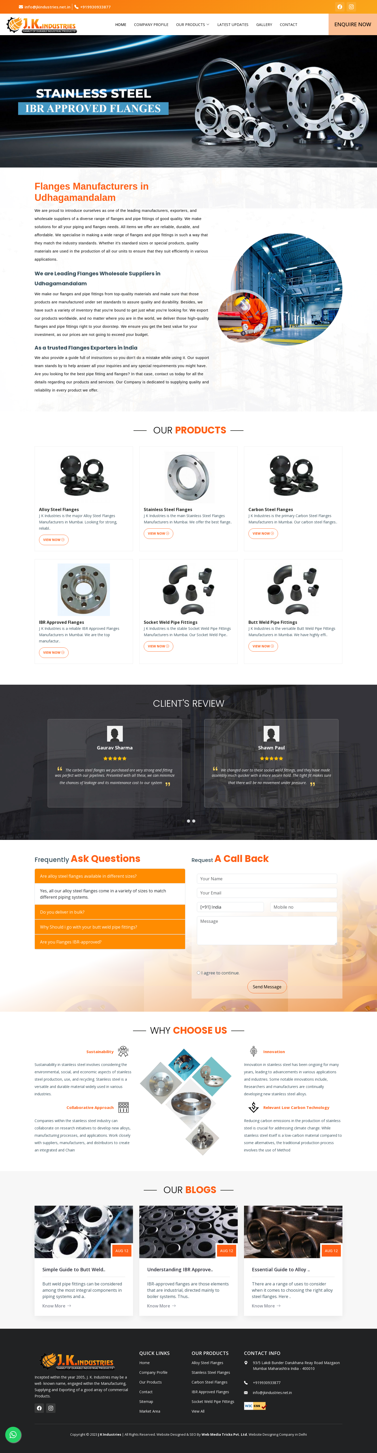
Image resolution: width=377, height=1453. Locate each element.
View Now (53, 582)
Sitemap (146, 1401)
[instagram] (351, 7)
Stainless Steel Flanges (211, 1372)
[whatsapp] (13, 1435)
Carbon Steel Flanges (210, 1382)
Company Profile (151, 24)
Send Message (285, 987)
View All (198, 1411)
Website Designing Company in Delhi (277, 1434)
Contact (288, 24)
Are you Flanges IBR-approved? (53, 942)
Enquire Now (352, 24)
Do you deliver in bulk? (44, 912)
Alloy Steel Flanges (207, 1363)
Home (120, 24)
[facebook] (340, 7)
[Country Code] (248, 907)
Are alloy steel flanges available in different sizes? (70, 876)
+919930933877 (95, 6)
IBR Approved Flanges (210, 1392)
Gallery (264, 24)
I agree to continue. (238, 973)
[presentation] (255, 955)
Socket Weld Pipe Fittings (213, 1401)
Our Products (150, 1382)
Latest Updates (232, 24)
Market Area (149, 1411)
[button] (183, 838)
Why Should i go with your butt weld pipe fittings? (70, 927)
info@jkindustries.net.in (47, 6)
